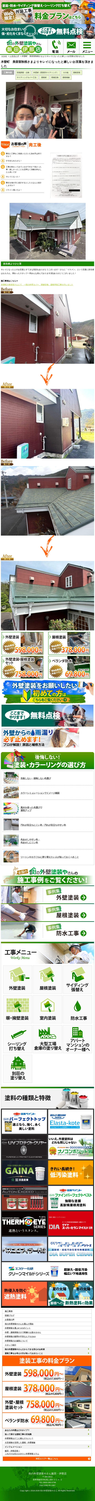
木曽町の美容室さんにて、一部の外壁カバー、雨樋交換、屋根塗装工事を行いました (37, 285)
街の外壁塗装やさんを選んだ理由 (19, 1324)
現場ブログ (9, 1315)
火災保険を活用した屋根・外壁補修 (20, 1442)
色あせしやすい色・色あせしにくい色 (30, 841)
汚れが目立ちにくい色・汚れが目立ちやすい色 (43, 825)
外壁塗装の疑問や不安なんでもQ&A (20, 1336)
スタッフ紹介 (10, 1345)
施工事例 (8, 1311)
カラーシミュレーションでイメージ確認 (40, 793)
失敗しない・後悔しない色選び (36, 778)
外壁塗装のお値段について (16, 1341)
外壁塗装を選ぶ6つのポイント (18, 1328)
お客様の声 (14, 56)
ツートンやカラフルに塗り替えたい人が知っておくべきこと (50, 857)
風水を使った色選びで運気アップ (31, 809)
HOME (4, 56)
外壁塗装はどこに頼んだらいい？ (19, 1438)
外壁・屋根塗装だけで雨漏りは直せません (23, 1332)
